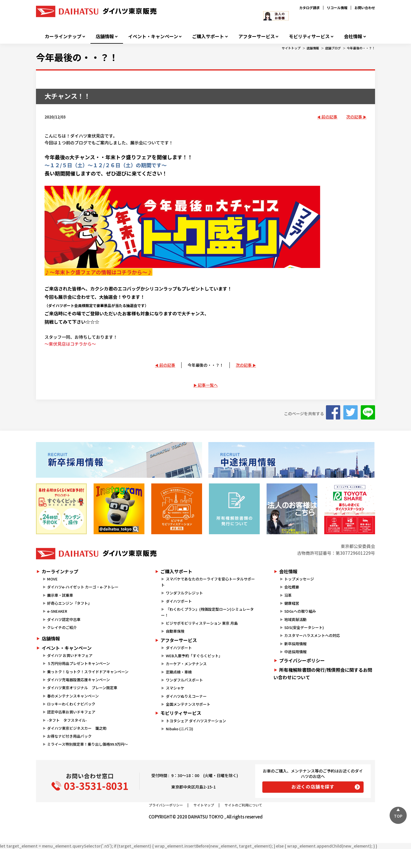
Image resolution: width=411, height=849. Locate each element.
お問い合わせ (364, 7)
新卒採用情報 (295, 643)
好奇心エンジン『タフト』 (69, 603)
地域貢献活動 (295, 619)
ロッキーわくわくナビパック (71, 704)
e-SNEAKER (57, 611)
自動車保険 (175, 631)
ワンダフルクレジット (184, 593)
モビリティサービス (309, 36)
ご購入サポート (208, 36)
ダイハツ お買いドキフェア (69, 655)
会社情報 (353, 36)
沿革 (288, 595)
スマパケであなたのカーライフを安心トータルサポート (208, 582)
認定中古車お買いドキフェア (71, 712)
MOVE (52, 579)
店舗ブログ (333, 48)
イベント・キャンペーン (153, 36)
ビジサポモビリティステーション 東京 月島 (202, 623)
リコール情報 (337, 7)
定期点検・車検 (179, 672)
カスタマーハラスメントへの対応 (312, 635)
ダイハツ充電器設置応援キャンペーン (78, 679)
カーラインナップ (63, 36)
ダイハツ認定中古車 (63, 619)
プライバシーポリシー (302, 660)
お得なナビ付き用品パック (71, 736)
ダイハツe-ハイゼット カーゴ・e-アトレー (82, 587)
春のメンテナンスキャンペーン (73, 696)
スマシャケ (175, 688)
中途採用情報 (295, 651)
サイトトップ (291, 48)
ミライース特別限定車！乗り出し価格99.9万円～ (87, 744)
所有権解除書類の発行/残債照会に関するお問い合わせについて (322, 673)
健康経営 (291, 603)
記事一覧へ (208, 385)
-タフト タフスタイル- (67, 720)
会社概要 (291, 587)
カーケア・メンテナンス (186, 663)
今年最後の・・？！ (361, 48)
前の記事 (329, 116)
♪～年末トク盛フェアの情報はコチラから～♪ (98, 272)
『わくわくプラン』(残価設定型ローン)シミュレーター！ (207, 612)
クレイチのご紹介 (62, 627)
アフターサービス (256, 36)
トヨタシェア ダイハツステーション (196, 720)
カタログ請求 (309, 7)
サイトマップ (204, 804)
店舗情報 (105, 36)
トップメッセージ (299, 579)
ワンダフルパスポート (184, 680)
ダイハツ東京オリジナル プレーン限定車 (82, 687)
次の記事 (354, 116)
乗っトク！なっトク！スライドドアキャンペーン (87, 671)
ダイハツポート (179, 601)
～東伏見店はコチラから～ (70, 344)
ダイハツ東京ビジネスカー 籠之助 (76, 728)
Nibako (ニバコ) (179, 728)
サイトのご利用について (243, 804)
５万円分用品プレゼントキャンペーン (78, 663)
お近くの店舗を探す (313, 786)
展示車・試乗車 (60, 595)
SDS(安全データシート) (304, 627)
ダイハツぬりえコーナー (186, 696)
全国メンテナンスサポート (188, 704)
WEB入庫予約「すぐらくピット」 (194, 655)
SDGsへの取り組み (300, 611)
